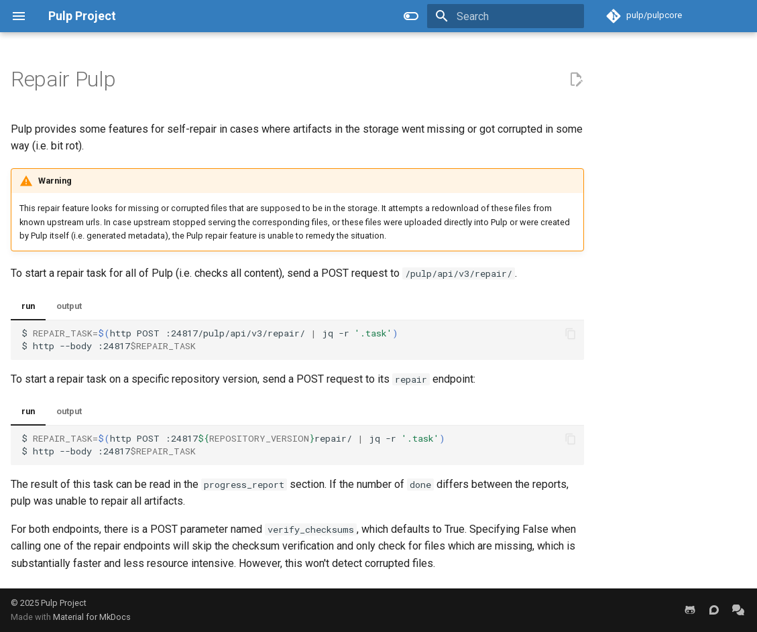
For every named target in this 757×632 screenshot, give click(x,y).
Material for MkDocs (92, 617)
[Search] (505, 16)
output (69, 306)
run (28, 306)
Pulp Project (63, 603)
